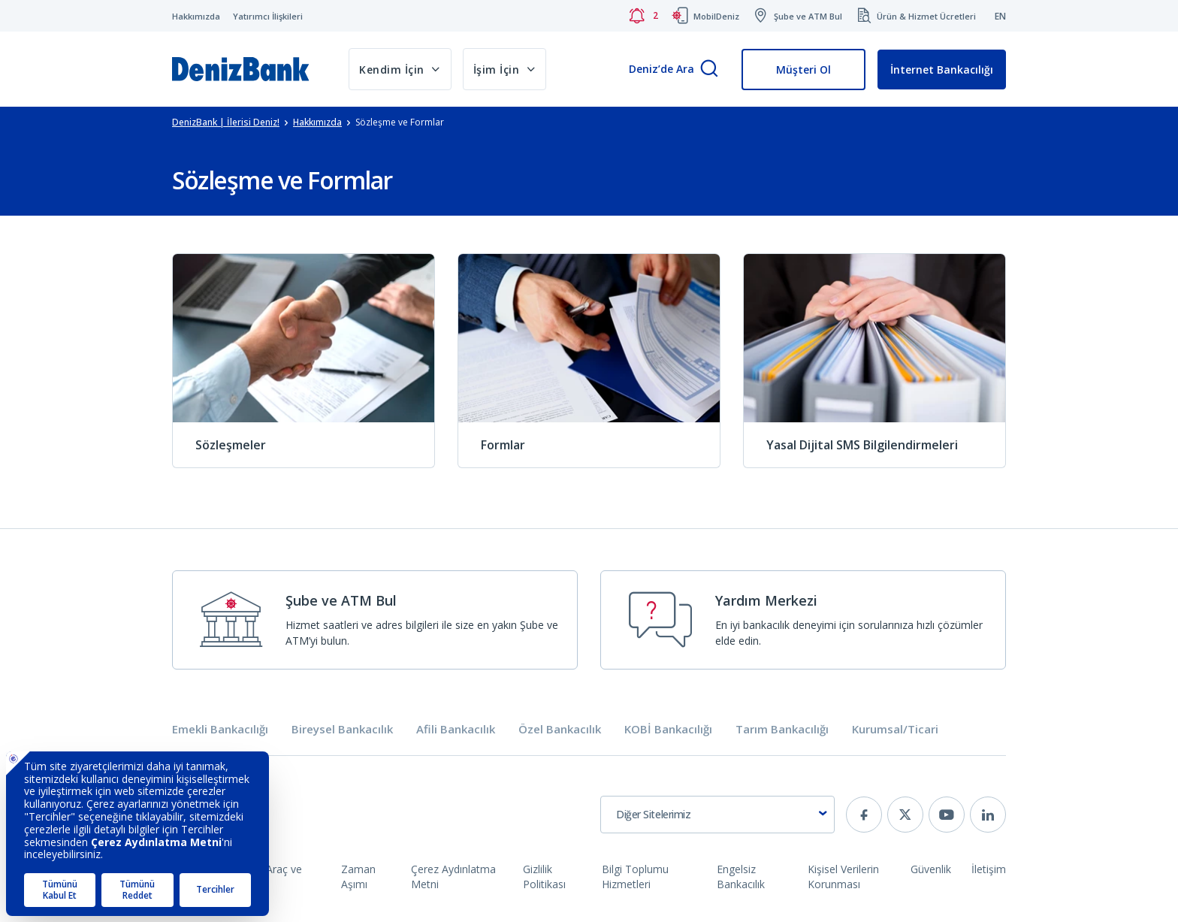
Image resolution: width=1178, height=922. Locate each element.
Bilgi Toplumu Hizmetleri (635, 876)
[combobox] (717, 814)
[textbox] (717, 815)
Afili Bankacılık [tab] (455, 729)
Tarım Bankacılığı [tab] (782, 729)
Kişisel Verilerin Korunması (843, 876)
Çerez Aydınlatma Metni (453, 876)
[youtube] (947, 815)
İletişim (988, 869)
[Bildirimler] (643, 16)
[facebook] (864, 815)
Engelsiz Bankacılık (741, 876)
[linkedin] (988, 815)
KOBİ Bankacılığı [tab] (668, 729)
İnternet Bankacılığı (941, 69)
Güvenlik (931, 869)
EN (1000, 16)
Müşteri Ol (803, 69)
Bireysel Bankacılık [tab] (342, 729)
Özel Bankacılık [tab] (559, 729)
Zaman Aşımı (358, 876)
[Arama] (709, 69)
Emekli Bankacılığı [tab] (220, 729)
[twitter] (905, 815)
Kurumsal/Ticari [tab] (895, 729)
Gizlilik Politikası (544, 876)
